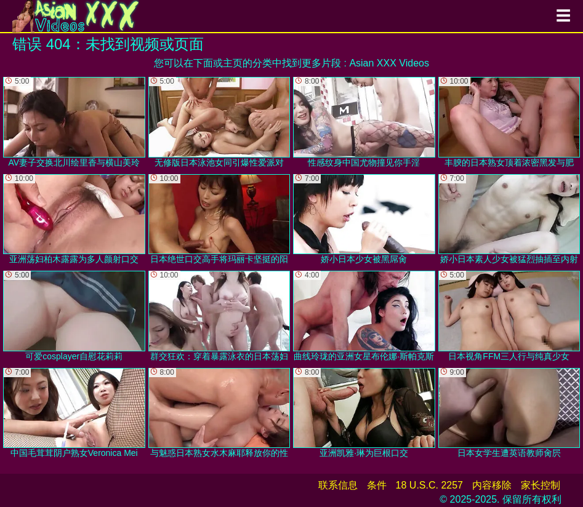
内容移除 (492, 485)
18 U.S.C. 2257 (429, 485)
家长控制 (540, 485)
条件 (377, 485)
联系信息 (338, 485)
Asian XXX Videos (389, 63)
